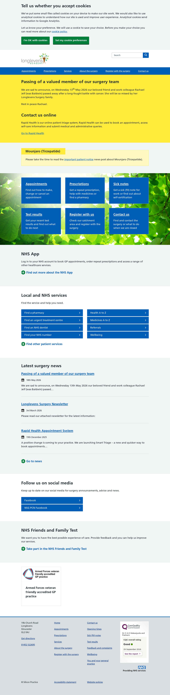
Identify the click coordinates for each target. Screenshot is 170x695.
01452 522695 (28, 644)
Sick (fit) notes (94, 635)
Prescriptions (50, 71)
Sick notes (121, 184)
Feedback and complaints (99, 648)
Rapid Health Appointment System (47, 431)
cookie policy (59, 31)
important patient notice (79, 159)
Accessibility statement (65, 682)
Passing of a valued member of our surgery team (57, 374)
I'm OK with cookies (35, 40)
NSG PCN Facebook (52, 507)
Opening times (94, 629)
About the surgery (89, 71)
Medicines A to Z (118, 320)
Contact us (143, 71)
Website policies (95, 682)
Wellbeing (118, 335)
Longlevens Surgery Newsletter (44, 404)
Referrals (118, 327)
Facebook (52, 500)
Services (68, 71)
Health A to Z (118, 312)
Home (57, 622)
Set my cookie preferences (71, 40)
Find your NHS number (52, 335)
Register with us (82, 214)
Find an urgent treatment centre (52, 320)
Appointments (29, 71)
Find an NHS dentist (52, 327)
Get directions (28, 638)
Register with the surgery (118, 71)
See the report (131, 654)
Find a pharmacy (52, 312)
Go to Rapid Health (32, 133)
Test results (34, 214)
